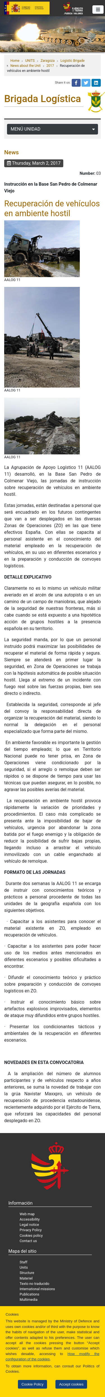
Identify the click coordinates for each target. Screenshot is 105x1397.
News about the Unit (25, 66)
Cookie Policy (32, 1384)
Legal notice (29, 1225)
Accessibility (30, 1219)
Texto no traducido (34, 1284)
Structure (27, 1273)
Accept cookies (71, 1384)
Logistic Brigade (72, 61)
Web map (27, 1214)
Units (24, 1267)
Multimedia (29, 1299)
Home (14, 61)
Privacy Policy (31, 1230)
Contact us (28, 1241)
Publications (29, 1294)
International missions (37, 1289)
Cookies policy (31, 1235)
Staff (23, 1262)
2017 (50, 66)
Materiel (26, 1278)
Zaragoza (48, 61)
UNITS (30, 61)
